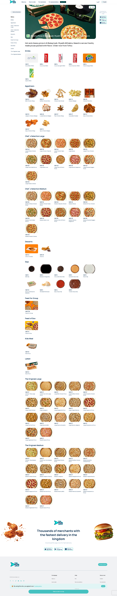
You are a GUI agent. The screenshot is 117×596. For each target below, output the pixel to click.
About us (53, 578)
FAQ (75, 578)
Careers (101, 578)
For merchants (103, 582)
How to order (54, 582)
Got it (103, 586)
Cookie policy (38, 586)
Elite (63, 2)
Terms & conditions (78, 582)
